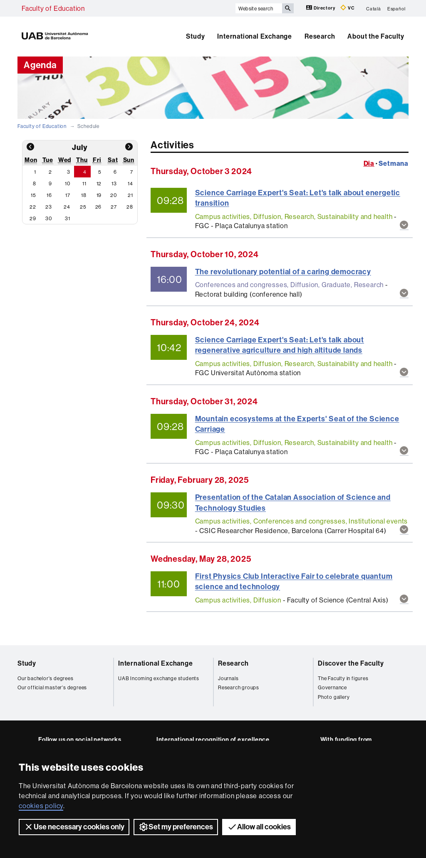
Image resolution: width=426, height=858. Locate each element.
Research (320, 36)
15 (33, 195)
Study (195, 36)
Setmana (394, 163)
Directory (321, 8)
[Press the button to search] (288, 8)
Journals (228, 678)
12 (99, 183)
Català (373, 8)
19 (99, 195)
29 (33, 218)
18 (84, 195)
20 (113, 195)
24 (67, 207)
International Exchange (254, 36)
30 (48, 218)
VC (347, 8)
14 (130, 183)
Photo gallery (333, 697)
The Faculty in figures (343, 678)
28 (129, 207)
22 (33, 207)
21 (130, 195)
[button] (404, 225)
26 (98, 207)
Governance (332, 687)
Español (396, 8)
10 (67, 183)
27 (114, 207)
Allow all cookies (259, 827)
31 (67, 218)
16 (49, 195)
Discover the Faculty (351, 663)
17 (67, 195)
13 (114, 183)
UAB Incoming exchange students (158, 678)
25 (83, 207)
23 (48, 207)
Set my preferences (176, 827)
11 (84, 183)
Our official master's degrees (52, 687)
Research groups (238, 687)
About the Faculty (375, 36)
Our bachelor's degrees (45, 678)
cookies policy (41, 805)
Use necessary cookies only (74, 827)
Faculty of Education (53, 8)
